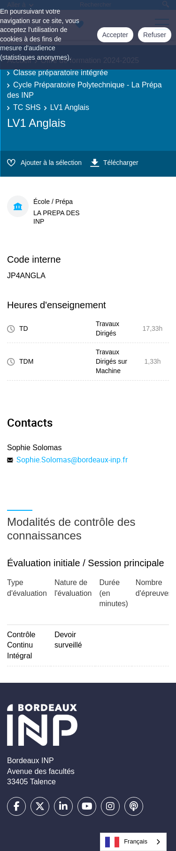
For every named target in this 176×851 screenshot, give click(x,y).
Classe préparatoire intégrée (60, 73)
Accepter (115, 35)
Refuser (154, 35)
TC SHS (27, 107)
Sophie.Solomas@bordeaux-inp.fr (72, 459)
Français (126, 842)
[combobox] (133, 842)
